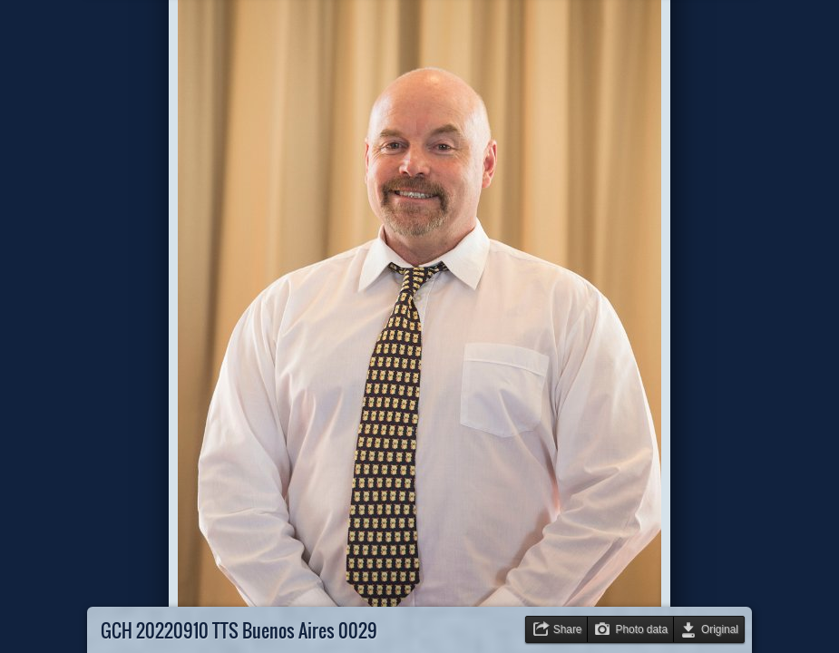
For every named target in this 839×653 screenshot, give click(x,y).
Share (567, 629)
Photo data (641, 629)
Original (719, 629)
